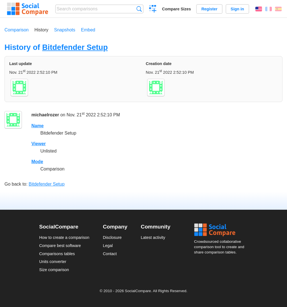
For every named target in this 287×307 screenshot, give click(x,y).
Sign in (237, 9)
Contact (110, 253)
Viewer (38, 143)
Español (278, 9)
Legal (108, 245)
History (41, 29)
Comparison (16, 29)
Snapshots (64, 29)
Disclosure (112, 237)
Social (221, 230)
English (258, 9)
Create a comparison (153, 9)
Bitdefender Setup (75, 47)
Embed (88, 29)
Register (209, 9)
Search (139, 8)
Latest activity (153, 237)
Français (268, 9)
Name (37, 125)
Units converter (52, 261)
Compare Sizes (176, 9)
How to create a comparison (64, 237)
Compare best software (60, 245)
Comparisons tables (57, 253)
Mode (37, 161)
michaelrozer (45, 115)
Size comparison (54, 269)
